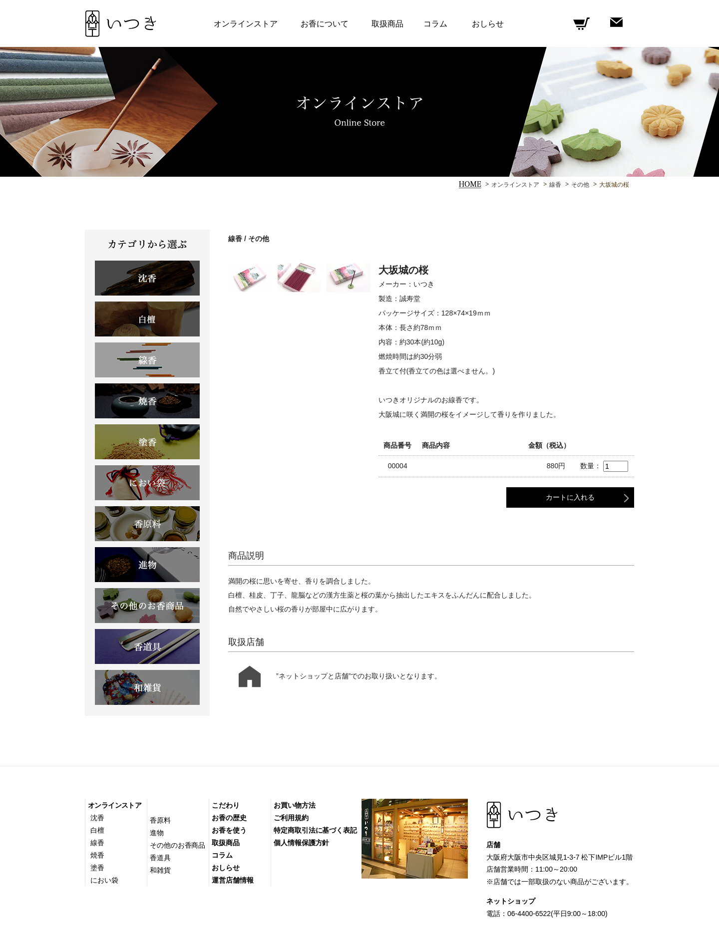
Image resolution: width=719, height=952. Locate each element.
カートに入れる (570, 497)
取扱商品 (387, 23)
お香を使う (229, 830)
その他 (580, 184)
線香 (555, 184)
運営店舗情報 (232, 880)
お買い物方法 (294, 805)
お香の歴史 (229, 818)
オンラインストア (515, 184)
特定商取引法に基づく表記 (315, 830)
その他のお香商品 (177, 845)
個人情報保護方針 (301, 843)
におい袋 (104, 880)
